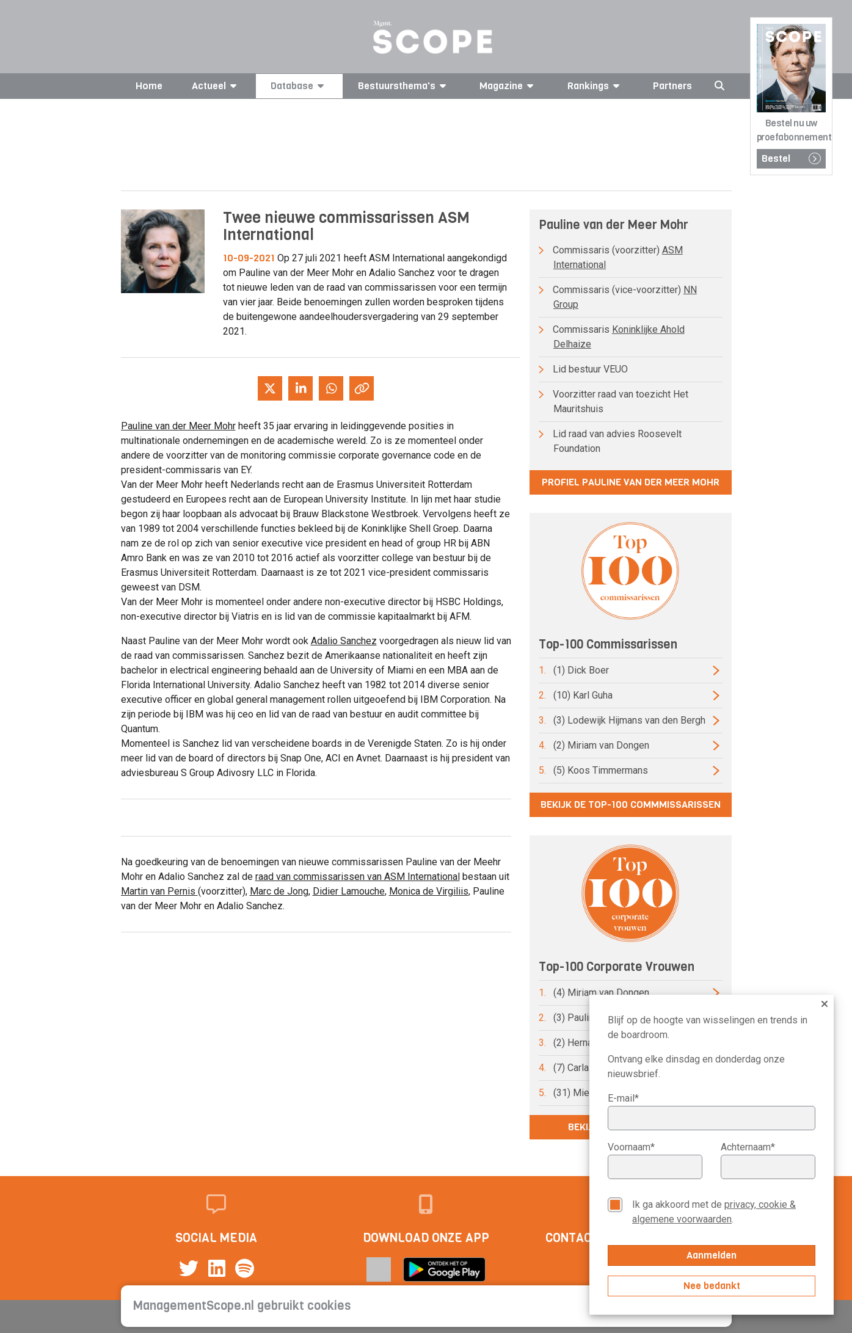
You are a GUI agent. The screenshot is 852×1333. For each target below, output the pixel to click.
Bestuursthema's (404, 85)
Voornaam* (631, 1147)
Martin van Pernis (159, 891)
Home (149, 85)
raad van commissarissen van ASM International (357, 876)
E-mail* (623, 1098)
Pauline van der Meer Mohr (178, 426)
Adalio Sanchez (344, 641)
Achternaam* (748, 1147)
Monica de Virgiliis (428, 891)
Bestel (791, 158)
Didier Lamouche (349, 891)
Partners (672, 85)
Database (299, 85)
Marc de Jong (279, 891)
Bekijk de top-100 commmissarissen (631, 804)
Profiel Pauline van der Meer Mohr (630, 482)
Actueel (216, 85)
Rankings (595, 85)
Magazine (508, 85)
